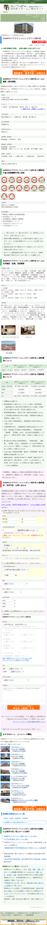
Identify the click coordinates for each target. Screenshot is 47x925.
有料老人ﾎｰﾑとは (23, 913)
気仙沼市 (18, 818)
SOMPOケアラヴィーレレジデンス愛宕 (24, 800)
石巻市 (11, 818)
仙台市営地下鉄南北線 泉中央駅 (16, 859)
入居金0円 (42, 848)
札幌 (37, 872)
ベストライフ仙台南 (18, 764)
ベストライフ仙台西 (18, 749)
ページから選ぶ (20, 836)
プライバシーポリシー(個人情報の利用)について (29, 722)
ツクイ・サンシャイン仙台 (20, 785)
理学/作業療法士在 (21, 848)
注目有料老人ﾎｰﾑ (10, 913)
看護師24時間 (9, 848)
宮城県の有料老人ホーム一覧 (14, 814)
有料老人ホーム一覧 (12, 883)
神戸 (19, 875)
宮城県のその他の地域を (13, 822)
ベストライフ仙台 (17, 756)
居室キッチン (33, 848)
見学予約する (8, 624)
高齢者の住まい (18, 915)
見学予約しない (21, 624)
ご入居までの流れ (5, 915)
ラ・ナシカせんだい (18, 793)
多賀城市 (25, 818)
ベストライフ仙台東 (18, 771)
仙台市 (6, 818)
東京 (29, 869)
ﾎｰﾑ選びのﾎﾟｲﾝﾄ (35, 913)
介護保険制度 (29, 915)
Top (1, 913)
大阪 (14, 875)
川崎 (38, 869)
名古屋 (9, 875)
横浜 (34, 869)
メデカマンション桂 (18, 778)
